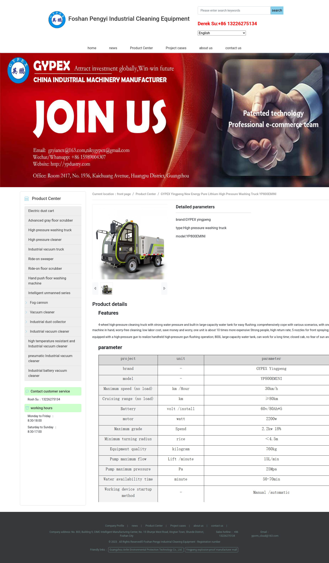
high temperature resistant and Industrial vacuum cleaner (51, 343)
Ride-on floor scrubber (45, 269)
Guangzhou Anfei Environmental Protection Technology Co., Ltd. (145, 549)
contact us (233, 48)
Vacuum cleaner (42, 312)
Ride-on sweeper (41, 259)
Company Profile (114, 525)
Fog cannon (39, 303)
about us (205, 48)
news (113, 48)
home (92, 48)
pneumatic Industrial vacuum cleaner (50, 358)
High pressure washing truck (50, 230)
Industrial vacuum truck (46, 249)
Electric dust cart (41, 211)
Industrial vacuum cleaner (49, 331)
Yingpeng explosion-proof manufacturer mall (211, 549)
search (277, 10)
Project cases (176, 48)
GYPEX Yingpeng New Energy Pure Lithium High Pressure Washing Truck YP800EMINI (219, 194)
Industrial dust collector (48, 322)
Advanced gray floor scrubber (50, 220)
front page (124, 194)
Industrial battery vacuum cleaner (47, 373)
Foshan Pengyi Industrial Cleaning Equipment (169, 541)
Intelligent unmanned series (49, 293)
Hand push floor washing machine (47, 280)
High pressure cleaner (44, 240)
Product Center (141, 48)
